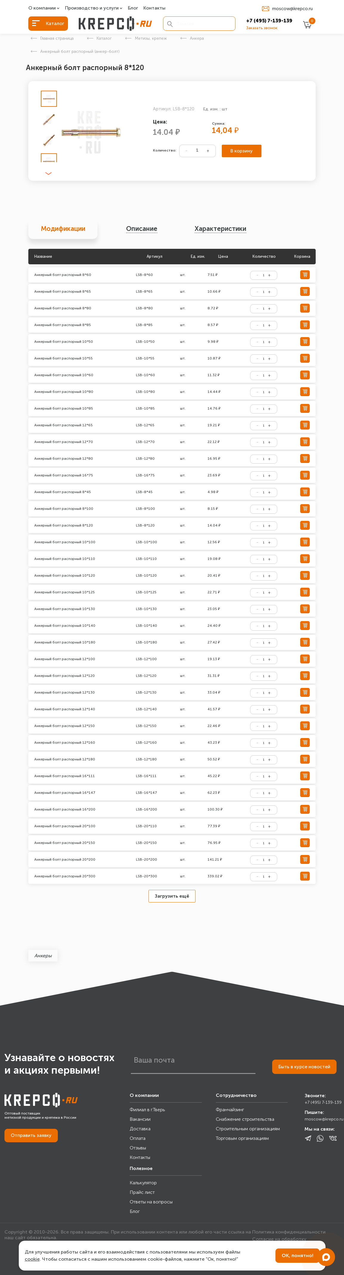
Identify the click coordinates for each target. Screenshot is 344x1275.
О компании (42, 8)
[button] (48, 173)
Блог (133, 8)
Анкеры (43, 955)
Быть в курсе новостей (304, 1066)
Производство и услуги (92, 8)
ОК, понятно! (297, 1255)
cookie (32, 1259)
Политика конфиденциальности (289, 1232)
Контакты (154, 8)
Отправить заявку (31, 1135)
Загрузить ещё (172, 896)
